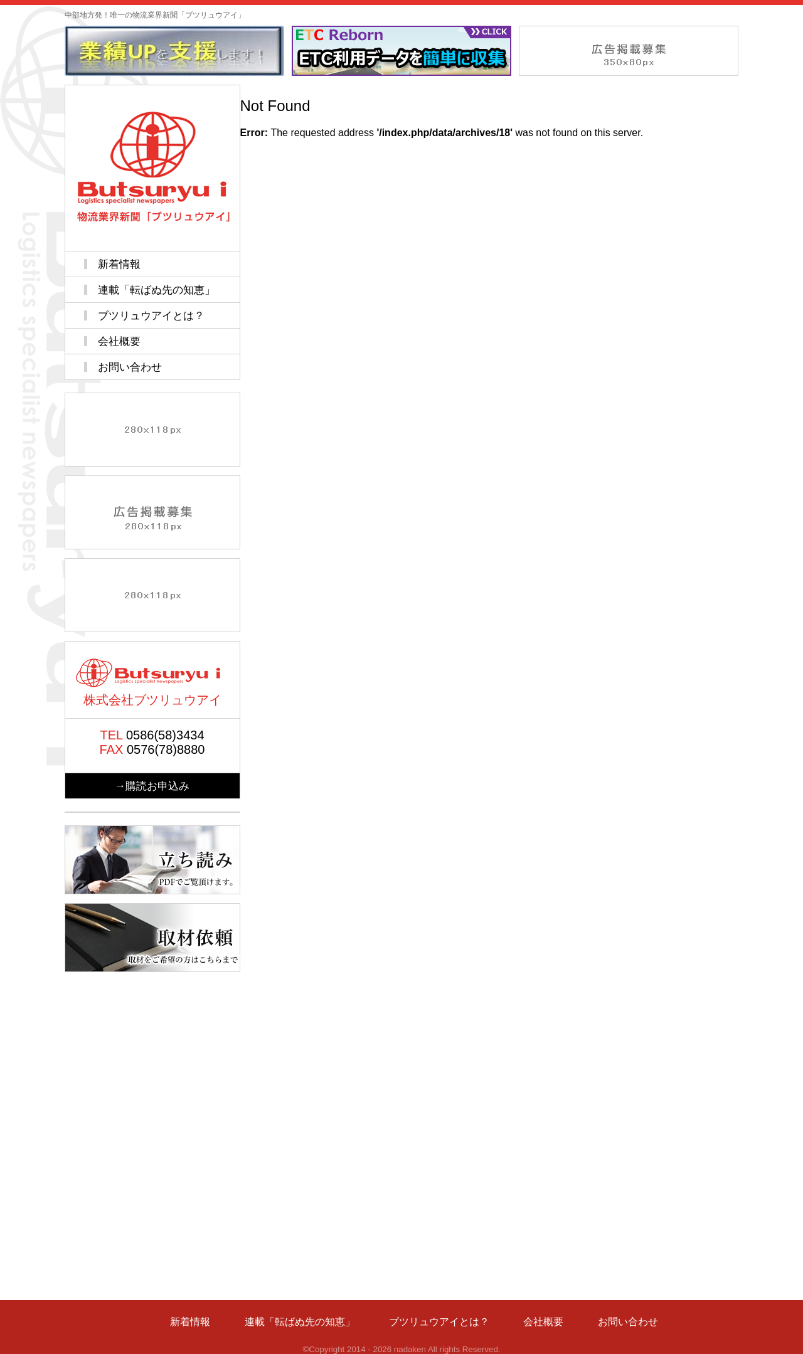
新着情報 (119, 264)
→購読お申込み (152, 786)
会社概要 (119, 341)
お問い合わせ (130, 367)
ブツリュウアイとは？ (151, 315)
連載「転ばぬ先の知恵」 (156, 289)
